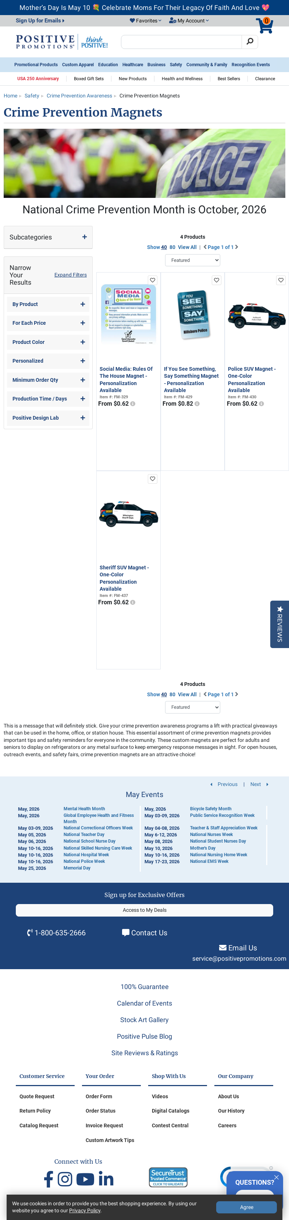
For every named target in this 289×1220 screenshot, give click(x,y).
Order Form (99, 1096)
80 (172, 247)
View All (187, 247)
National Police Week (84, 861)
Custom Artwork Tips (110, 1140)
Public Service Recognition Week (222, 815)
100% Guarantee (145, 986)
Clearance (265, 78)
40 (164, 247)
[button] (145, 21)
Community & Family (206, 64)
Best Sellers (229, 78)
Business (156, 64)
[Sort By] (192, 260)
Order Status (100, 1111)
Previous (224, 784)
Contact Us (149, 932)
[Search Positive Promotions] (181, 42)
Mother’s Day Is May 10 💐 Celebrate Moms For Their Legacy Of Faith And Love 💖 (144, 7)
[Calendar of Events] (144, 831)
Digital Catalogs (170, 1111)
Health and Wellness (182, 78)
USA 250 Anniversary (38, 78)
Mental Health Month (84, 808)
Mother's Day (202, 848)
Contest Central (170, 1125)
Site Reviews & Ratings (144, 1053)
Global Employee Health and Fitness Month (99, 818)
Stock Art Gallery (144, 1020)
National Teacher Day (84, 834)
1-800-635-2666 (60, 932)
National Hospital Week (86, 854)
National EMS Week (209, 861)
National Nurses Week (211, 834)
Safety (176, 64)
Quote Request (36, 1096)
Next (259, 784)
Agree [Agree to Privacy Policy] (246, 1207)
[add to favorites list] (152, 280)
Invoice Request (104, 1125)
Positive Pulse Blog (144, 1036)
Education (108, 64)
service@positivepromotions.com (239, 958)
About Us (228, 1096)
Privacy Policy (84, 1210)
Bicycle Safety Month (211, 808)
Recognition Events (251, 64)
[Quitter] (276, 1176)
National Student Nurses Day (218, 841)
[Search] (250, 42)
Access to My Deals (145, 910)
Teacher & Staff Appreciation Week (223, 827)
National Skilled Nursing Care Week (98, 848)
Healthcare (132, 64)
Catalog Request (38, 1125)
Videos (160, 1096)
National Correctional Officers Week (98, 827)
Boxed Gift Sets (89, 78)
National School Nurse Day (89, 841)
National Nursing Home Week (218, 854)
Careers (227, 1125)
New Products (133, 78)
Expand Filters (70, 275)
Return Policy (35, 1111)
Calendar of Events (144, 1003)
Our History (231, 1111)
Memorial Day (77, 868)
